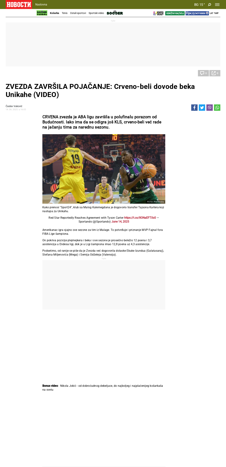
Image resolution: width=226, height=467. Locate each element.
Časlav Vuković (14, 106)
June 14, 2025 (120, 221)
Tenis (64, 13)
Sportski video (96, 13)
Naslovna (41, 4)
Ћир (216, 13)
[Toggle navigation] (217, 4)
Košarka (54, 13)
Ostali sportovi (78, 13)
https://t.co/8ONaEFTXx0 (140, 217)
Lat (211, 13)
